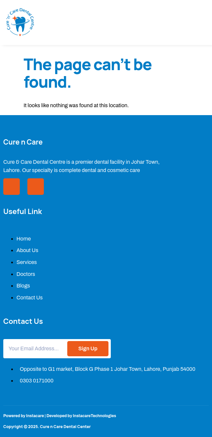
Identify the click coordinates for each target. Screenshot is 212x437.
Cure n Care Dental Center (65, 426)
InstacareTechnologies (94, 416)
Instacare (35, 416)
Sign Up (88, 348)
